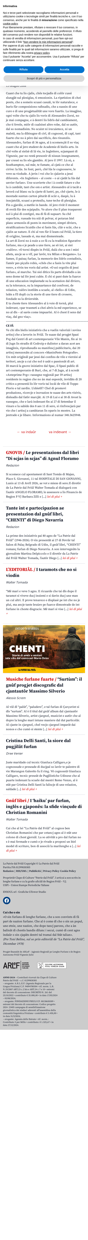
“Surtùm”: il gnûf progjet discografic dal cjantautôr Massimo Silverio (44, 685)
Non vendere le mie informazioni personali (47, 1196)
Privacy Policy (51, 871)
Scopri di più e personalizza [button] (44, 1232)
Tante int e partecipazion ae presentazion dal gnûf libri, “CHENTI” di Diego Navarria (35, 514)
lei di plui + (54, 496)
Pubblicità (35, 871)
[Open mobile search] (72, 32)
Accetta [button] (64, 1223)
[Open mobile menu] (81, 32)
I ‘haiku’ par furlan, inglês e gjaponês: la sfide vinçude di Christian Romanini (44, 806)
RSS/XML (21, 871)
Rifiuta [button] (23, 1223)
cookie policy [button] (10, 1177)
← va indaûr (27, 432)
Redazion (8, 871)
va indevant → (60, 432)
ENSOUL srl (9, 892)
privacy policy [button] (42, 1207)
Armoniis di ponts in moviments (32, 66)
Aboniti (13, 32)
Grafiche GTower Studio (32, 892)
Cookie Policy (68, 871)
